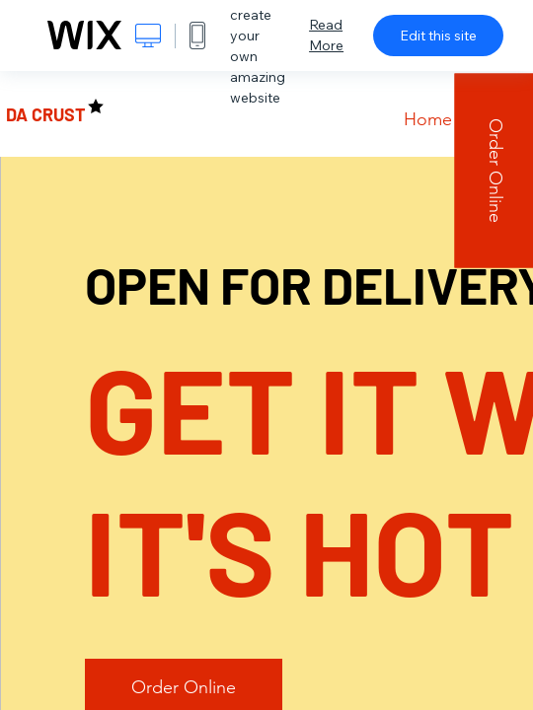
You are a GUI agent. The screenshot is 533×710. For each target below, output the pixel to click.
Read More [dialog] (326, 35)
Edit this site (438, 35)
